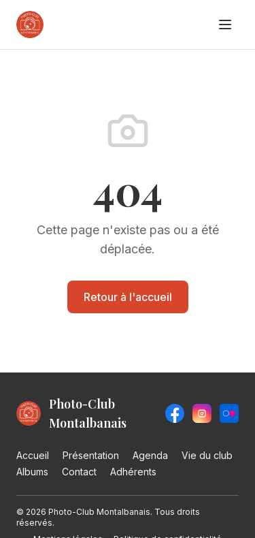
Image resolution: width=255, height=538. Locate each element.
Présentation (91, 455)
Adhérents (133, 471)
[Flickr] (229, 413)
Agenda (150, 455)
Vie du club (207, 455)
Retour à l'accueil (128, 297)
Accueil (32, 455)
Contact (79, 471)
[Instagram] (201, 413)
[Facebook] (174, 413)
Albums (32, 471)
